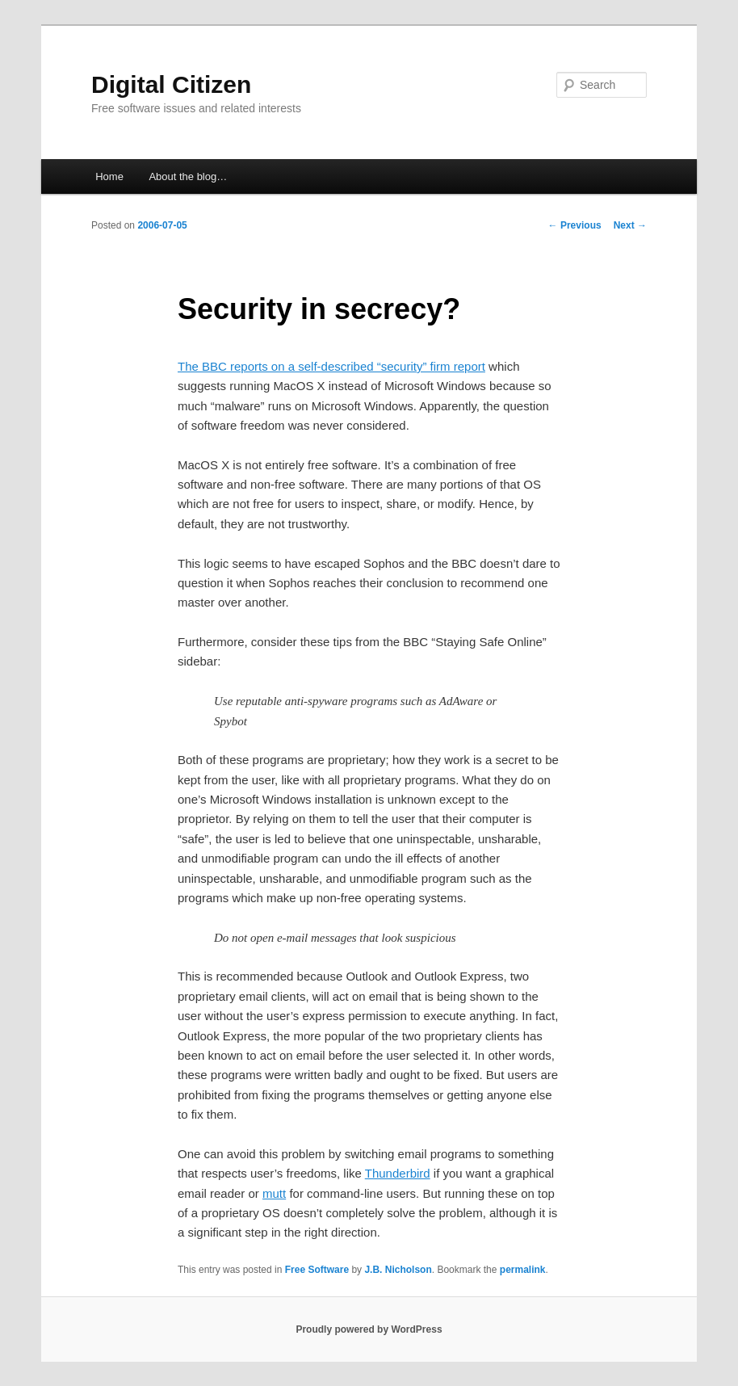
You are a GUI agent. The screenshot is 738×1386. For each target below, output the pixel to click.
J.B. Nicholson (397, 1269)
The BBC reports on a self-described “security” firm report (331, 366)
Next (630, 225)
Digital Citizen (171, 84)
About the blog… (188, 176)
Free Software (317, 1269)
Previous (575, 225)
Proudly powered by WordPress (369, 1329)
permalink (523, 1269)
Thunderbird (397, 1173)
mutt (274, 1193)
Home (109, 176)
